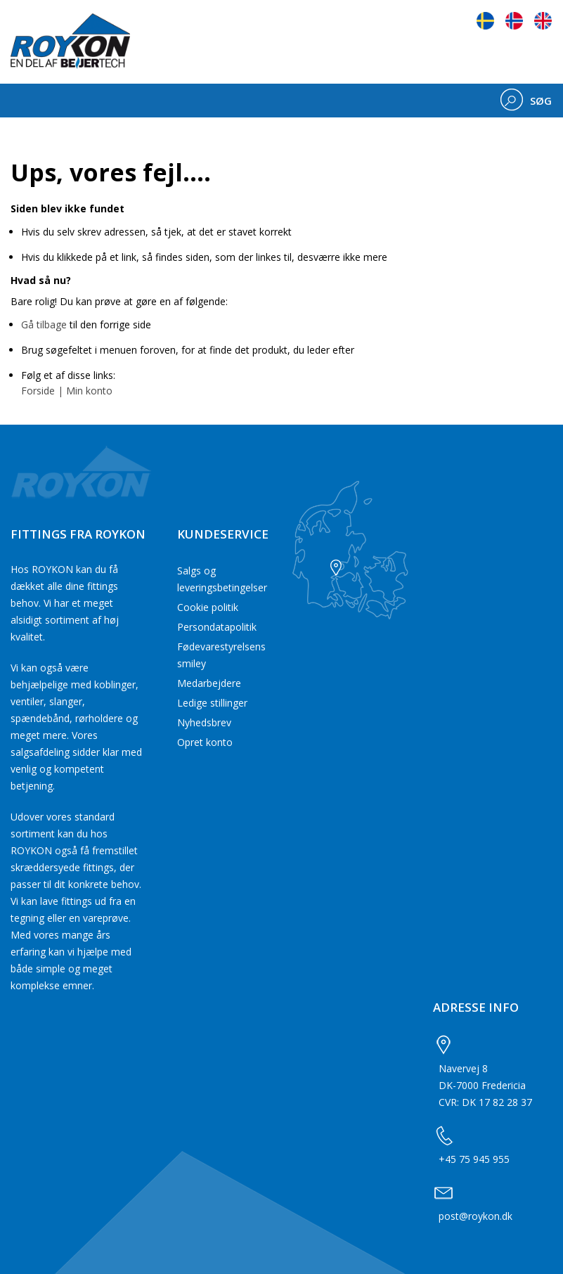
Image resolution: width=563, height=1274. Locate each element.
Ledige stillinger (212, 702)
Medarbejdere (209, 683)
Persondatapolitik (217, 626)
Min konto (89, 390)
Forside (38, 390)
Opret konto (205, 742)
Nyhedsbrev (204, 722)
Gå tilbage (44, 324)
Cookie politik (207, 607)
